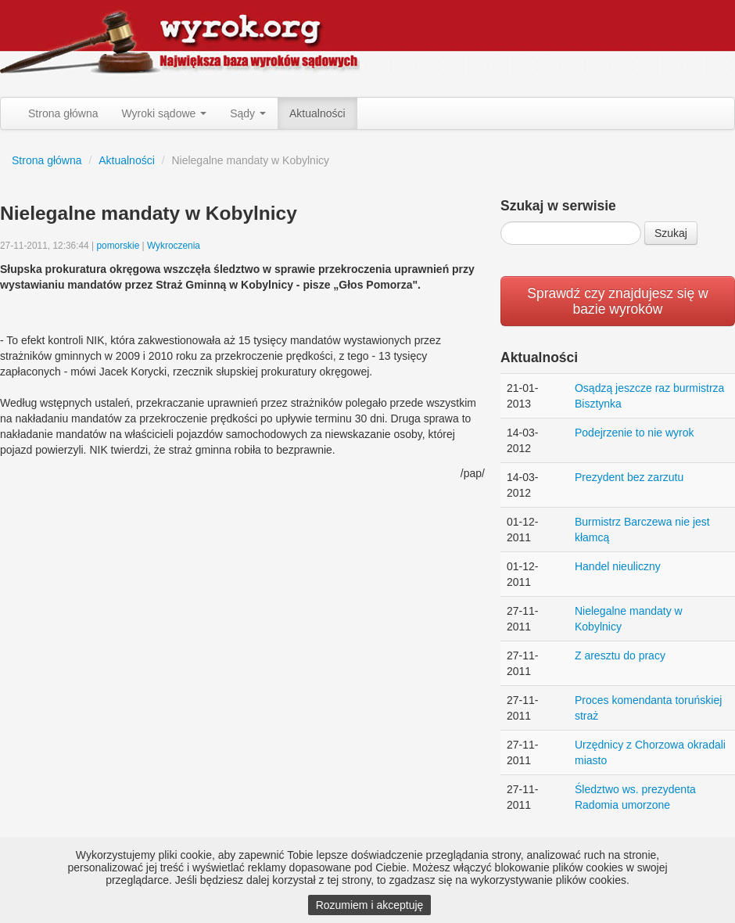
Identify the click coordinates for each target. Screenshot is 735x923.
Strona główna (63, 113)
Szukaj (670, 233)
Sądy (248, 113)
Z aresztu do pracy (620, 655)
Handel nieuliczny (618, 566)
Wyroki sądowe (164, 113)
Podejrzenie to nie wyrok (634, 432)
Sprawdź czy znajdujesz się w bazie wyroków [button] (617, 301)
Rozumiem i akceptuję (370, 905)
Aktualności (317, 113)
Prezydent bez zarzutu (629, 477)
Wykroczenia (173, 245)
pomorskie (117, 245)
